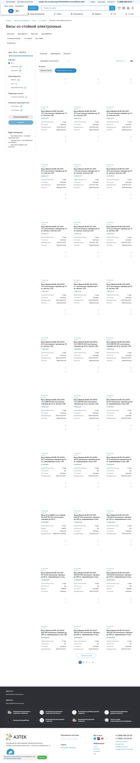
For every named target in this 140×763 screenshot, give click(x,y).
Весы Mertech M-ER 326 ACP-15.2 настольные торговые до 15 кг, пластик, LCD (119, 113)
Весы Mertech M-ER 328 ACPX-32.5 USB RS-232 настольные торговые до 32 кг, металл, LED (86, 344)
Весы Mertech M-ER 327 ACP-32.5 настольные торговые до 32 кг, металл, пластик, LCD (87, 229)
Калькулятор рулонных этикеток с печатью (18, 712)
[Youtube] (102, 738)
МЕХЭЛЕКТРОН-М (17, 87)
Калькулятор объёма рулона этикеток (85, 712)
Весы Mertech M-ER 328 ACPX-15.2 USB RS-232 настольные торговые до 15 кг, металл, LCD (86, 402)
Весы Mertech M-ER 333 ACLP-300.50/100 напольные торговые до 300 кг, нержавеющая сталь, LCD (87, 633)
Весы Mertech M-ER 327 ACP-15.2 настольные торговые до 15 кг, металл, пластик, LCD (54, 229)
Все (10, 63)
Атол (12, 83)
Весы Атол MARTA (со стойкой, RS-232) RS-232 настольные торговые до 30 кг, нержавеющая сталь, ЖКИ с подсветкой (53, 517)
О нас (95, 746)
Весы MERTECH (47, 34)
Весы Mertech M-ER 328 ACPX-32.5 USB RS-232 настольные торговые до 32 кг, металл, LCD (119, 344)
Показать (21, 122)
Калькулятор (119, 744)
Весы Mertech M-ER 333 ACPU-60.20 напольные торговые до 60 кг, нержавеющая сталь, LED (119, 402)
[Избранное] (119, 8)
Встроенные (11, 43)
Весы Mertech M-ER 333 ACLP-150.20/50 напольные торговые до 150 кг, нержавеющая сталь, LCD (119, 575)
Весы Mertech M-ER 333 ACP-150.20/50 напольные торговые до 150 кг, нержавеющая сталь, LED (119, 517)
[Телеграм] (95, 738)
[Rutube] (98, 738)
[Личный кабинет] (132, 8)
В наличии (15, 66)
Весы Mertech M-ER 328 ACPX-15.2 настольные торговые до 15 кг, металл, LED (119, 229)
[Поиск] (112, 8)
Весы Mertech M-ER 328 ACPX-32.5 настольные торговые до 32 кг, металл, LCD (54, 344)
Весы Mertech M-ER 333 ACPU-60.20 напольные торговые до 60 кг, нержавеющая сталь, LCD (87, 459)
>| (92, 662)
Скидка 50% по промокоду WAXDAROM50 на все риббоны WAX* (62, 2)
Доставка (97, 751)
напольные (15, 106)
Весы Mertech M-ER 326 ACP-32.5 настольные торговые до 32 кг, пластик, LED (87, 113)
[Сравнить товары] (123, 8)
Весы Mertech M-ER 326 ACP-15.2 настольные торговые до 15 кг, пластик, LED (54, 113)
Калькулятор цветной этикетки (83, 720)
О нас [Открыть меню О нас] (93, 2)
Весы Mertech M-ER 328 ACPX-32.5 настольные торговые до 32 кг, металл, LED (119, 286)
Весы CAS (34, 34)
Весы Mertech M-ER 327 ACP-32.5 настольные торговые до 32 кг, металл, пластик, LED (119, 171)
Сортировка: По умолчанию (49, 61)
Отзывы (129, 14)
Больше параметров (20, 117)
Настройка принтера (68, 747)
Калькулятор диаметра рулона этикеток (116, 712)
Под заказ (15, 70)
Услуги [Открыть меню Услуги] (57, 14)
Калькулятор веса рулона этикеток (52, 720)
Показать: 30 (120, 61)
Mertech (14, 80)
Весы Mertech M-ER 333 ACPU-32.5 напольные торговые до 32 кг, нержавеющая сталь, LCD (53, 459)
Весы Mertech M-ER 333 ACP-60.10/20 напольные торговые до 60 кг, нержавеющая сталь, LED (53, 575)
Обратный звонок (25, 2)
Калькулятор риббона (18, 720)
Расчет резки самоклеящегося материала (118, 720)
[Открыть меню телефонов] (125, 2)
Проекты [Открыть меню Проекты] (96, 14)
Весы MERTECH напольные (15, 703)
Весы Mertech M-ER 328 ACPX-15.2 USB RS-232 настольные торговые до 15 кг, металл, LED (53, 402)
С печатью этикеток (13, 38)
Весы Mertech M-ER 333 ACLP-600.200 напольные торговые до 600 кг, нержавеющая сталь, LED (54, 633)
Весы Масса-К (22, 34)
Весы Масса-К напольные (14, 694)
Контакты (97, 749)
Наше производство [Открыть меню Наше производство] (36, 14)
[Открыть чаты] (10, 752)
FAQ (113, 14)
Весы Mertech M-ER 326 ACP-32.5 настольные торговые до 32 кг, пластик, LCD (54, 171)
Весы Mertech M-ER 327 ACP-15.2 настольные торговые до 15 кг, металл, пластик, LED (87, 171)
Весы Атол (10, 34)
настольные (15, 110)
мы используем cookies (13, 758)
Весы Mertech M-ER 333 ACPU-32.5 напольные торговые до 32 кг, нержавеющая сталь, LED (119, 459)
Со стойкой (28, 38)
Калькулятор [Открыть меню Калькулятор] (77, 14)
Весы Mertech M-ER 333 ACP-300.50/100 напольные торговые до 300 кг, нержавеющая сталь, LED (87, 517)
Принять (42, 757)
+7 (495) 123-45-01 (123, 738)
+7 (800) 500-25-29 (123, 735)
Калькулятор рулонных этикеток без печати (51, 712)
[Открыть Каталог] (31, 8)
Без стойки (39, 38)
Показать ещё (86, 655)
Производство (55, 53)
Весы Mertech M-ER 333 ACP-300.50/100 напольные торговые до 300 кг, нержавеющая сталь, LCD (87, 575)
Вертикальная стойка (66, 70)
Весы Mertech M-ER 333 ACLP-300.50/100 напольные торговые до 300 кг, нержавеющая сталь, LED (119, 633)
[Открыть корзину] (128, 8)
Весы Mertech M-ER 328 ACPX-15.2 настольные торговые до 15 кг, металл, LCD (54, 286)
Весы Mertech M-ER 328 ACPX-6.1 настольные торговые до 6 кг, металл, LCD (86, 286)
